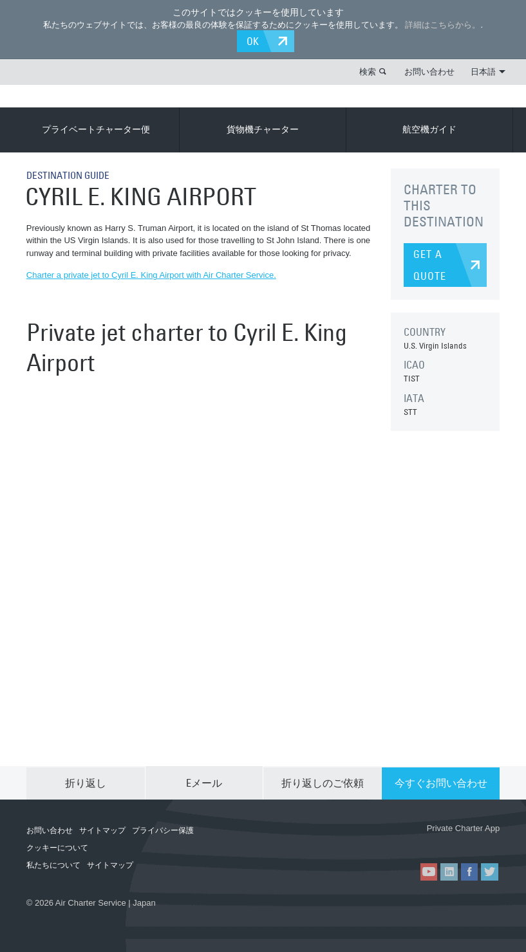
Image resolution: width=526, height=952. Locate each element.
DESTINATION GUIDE (71, 174)
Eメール (204, 781)
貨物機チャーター (263, 128)
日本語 (488, 71)
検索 (367, 71)
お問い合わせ (429, 71)
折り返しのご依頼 (322, 781)
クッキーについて (57, 846)
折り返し (85, 781)
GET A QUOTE (429, 264)
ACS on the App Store (388, 841)
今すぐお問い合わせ (441, 781)
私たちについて (53, 863)
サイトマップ (102, 829)
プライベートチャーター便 (96, 128)
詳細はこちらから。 (442, 25)
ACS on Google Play (464, 841)
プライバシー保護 (163, 829)
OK (255, 40)
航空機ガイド (429, 128)
